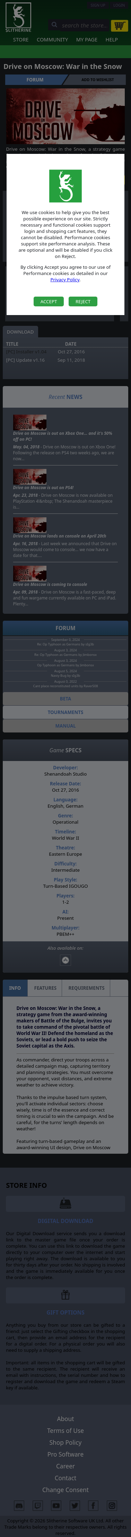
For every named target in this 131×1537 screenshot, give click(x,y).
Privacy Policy (64, 279)
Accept (49, 301)
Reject (83, 301)
